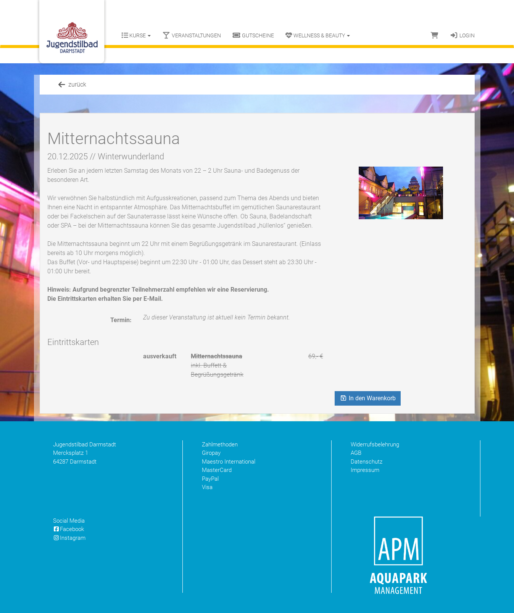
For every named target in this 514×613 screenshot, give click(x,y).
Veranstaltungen (191, 35)
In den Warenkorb (368, 398)
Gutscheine (253, 35)
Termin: (121, 320)
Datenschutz (366, 461)
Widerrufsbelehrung (375, 444)
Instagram (69, 537)
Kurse (136, 35)
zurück (71, 84)
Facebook (68, 529)
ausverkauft (159, 356)
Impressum (365, 470)
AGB (356, 452)
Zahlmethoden (220, 444)
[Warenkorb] (434, 35)
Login (462, 35)
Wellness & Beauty (317, 35)
